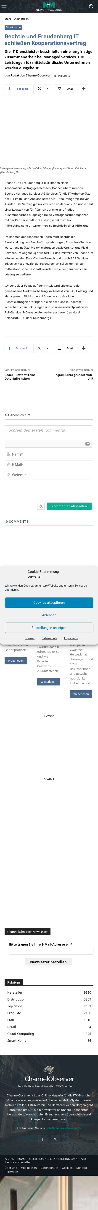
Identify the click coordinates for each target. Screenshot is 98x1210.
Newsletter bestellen (48, 962)
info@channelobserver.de (64, 1128)
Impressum (71, 638)
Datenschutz (49, 638)
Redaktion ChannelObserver (30, 75)
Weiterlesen (16, 660)
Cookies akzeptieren (49, 603)
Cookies (29, 638)
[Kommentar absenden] (69, 506)
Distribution (21, 19)
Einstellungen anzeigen (49, 628)
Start (8, 19)
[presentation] (60, 490)
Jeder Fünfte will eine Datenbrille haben (20, 376)
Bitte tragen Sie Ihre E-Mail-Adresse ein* (40, 944)
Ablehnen (49, 615)
